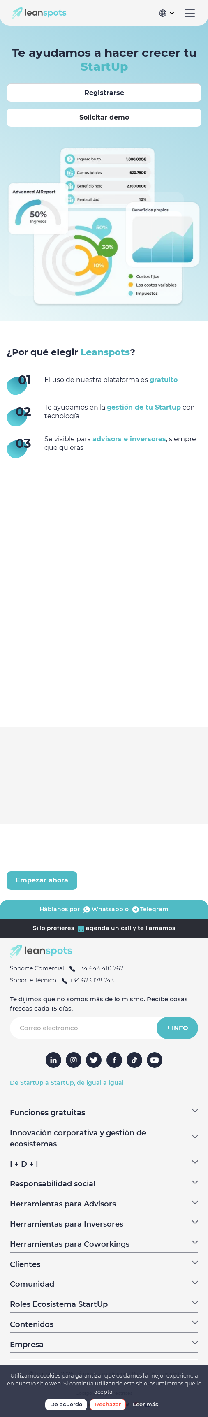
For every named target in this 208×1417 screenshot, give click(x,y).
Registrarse (104, 93)
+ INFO (177, 1028)
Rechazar (108, 1404)
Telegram (149, 909)
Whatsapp (102, 909)
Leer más (145, 1404)
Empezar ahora (42, 880)
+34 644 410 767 (94, 968)
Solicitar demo (104, 117)
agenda (92, 928)
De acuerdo (66, 1404)
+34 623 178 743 (86, 980)
